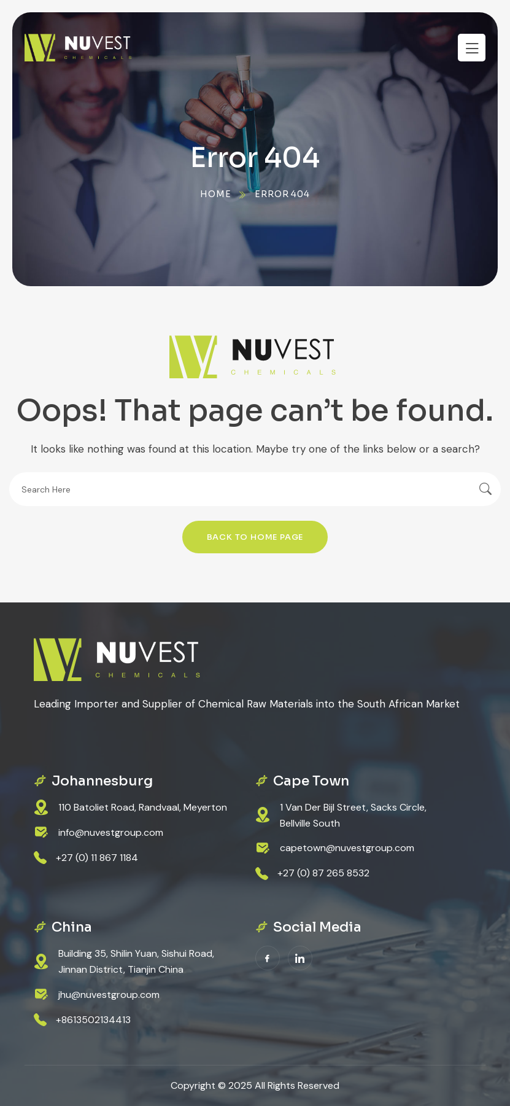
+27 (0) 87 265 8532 (323, 872)
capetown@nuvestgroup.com (347, 847)
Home (215, 194)
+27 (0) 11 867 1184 (97, 857)
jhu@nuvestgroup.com (109, 994)
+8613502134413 (93, 1019)
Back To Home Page (255, 537)
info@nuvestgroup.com (110, 832)
